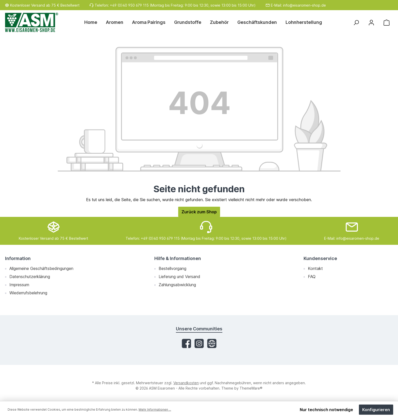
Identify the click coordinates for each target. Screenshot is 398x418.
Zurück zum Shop (199, 211)
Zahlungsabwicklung (177, 284)
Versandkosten (186, 383)
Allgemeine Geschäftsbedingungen (41, 268)
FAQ (312, 276)
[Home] (93, 22)
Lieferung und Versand (179, 276)
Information (18, 258)
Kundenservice (320, 258)
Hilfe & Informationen (177, 258)
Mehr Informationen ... (155, 409)
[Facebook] (186, 343)
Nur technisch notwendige (326, 409)
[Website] (212, 343)
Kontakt (315, 268)
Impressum (19, 284)
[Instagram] (199, 343)
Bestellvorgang (172, 268)
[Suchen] (356, 22)
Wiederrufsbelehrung (28, 292)
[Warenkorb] (386, 22)
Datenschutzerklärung (29, 276)
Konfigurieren (376, 409)
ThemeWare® (251, 388)
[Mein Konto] (371, 22)
